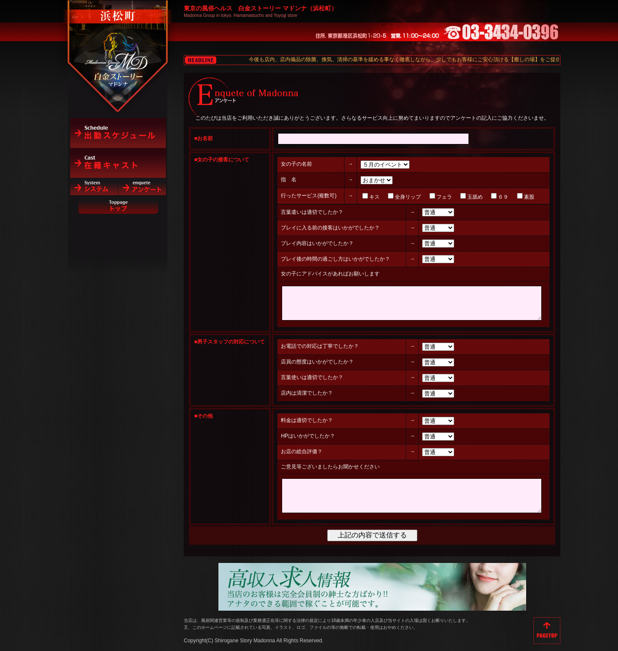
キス (353, 197)
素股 (507, 197)
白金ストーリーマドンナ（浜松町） (118, 44)
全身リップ (386, 197)
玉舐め (453, 197)
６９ (482, 197)
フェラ (422, 197)
